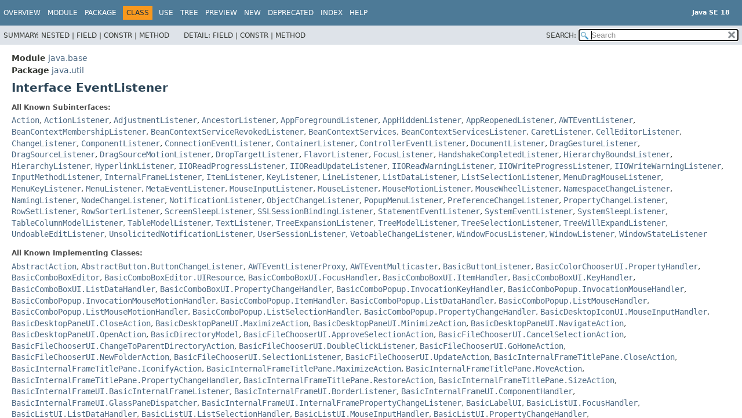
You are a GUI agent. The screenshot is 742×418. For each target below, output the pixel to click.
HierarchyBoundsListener (616, 154)
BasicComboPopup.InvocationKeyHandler (419, 289)
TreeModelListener (417, 223)
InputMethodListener (56, 177)
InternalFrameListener (153, 177)
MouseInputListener (271, 188)
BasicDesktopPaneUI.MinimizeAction (389, 323)
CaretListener (561, 131)
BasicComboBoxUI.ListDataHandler (83, 289)
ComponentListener (120, 143)
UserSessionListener (301, 234)
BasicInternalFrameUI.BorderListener (315, 391)
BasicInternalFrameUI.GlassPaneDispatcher (104, 403)
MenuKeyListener (46, 188)
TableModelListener (169, 223)
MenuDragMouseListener (612, 177)
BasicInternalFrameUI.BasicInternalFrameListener (121, 391)
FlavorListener (336, 154)
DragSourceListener (53, 154)
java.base (68, 58)
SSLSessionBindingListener (315, 211)
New (252, 13)
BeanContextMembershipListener (79, 131)
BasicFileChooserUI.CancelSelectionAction (531, 334)
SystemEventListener (529, 211)
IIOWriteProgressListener (554, 166)
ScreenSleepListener (209, 211)
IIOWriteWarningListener (667, 166)
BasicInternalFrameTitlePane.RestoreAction (338, 380)
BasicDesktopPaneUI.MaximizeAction (231, 323)
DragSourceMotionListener (155, 154)
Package (101, 13)
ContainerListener (315, 143)
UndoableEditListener (58, 234)
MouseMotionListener (427, 188)
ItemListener (234, 177)
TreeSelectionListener (510, 223)
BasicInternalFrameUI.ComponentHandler (487, 391)
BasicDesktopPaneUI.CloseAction (81, 323)
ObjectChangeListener (313, 200)
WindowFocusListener (501, 234)
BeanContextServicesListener (463, 131)
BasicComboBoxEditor (56, 277)
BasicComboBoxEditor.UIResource (173, 277)
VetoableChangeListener (401, 234)
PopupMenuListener (403, 200)
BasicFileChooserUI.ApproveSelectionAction (338, 334)
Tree (189, 13)
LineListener (350, 177)
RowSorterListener (120, 211)
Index (332, 13)
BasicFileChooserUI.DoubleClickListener (327, 346)
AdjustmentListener (155, 120)
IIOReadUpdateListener (338, 166)
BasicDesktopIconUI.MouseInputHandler (623, 311)
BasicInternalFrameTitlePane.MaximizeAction (303, 368)
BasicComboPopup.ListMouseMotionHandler (100, 311)
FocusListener (403, 154)
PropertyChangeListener (614, 200)
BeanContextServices (352, 131)
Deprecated (291, 13)
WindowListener (582, 234)
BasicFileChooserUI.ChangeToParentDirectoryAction (123, 346)
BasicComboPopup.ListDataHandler (422, 300)
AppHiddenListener (422, 120)
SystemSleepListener (621, 211)
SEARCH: (561, 35)
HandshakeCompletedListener (498, 154)
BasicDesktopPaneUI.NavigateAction (547, 323)
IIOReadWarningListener (443, 166)
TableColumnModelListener (67, 223)
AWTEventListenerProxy (296, 266)
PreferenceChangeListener (503, 200)
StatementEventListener (429, 211)
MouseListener (348, 188)
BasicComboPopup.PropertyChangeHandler (450, 311)
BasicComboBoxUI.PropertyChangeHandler (246, 289)
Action (25, 120)
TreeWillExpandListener (614, 223)
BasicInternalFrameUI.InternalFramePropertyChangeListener (331, 403)
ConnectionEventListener (218, 143)
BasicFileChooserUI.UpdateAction (417, 357)
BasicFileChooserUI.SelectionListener (257, 357)
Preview (221, 13)
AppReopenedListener (510, 120)
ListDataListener (420, 177)
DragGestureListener (594, 143)
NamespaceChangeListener (616, 188)
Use (166, 13)
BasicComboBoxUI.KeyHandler (572, 277)
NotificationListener (215, 200)
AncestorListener (239, 120)
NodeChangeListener (123, 200)
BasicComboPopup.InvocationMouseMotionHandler (114, 300)
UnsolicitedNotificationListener (181, 234)
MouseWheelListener (517, 188)
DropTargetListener (257, 154)
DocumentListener (508, 143)
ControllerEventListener (412, 143)
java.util (68, 70)
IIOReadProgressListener (232, 166)
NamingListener (44, 200)
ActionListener (76, 120)
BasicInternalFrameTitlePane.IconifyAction (107, 368)
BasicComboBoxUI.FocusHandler (313, 277)
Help (359, 13)
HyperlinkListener (134, 166)
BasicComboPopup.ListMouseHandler (573, 300)
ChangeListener (44, 143)
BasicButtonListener (487, 266)
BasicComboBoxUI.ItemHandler (445, 277)
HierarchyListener (51, 166)
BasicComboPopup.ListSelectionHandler (275, 311)
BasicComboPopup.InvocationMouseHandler (596, 289)
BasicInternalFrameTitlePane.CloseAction (584, 357)
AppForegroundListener (329, 120)
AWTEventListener (596, 120)
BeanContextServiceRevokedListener (227, 131)
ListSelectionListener (510, 177)
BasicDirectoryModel (195, 334)
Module (63, 13)
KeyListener (292, 177)
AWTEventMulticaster (394, 266)
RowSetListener (44, 211)
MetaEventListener (185, 188)
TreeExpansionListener (324, 223)
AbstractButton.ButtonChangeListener (162, 266)
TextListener (243, 223)
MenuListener (113, 188)
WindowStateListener (663, 234)
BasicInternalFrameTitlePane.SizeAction (526, 380)
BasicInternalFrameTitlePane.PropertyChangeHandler (125, 380)
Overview (22, 13)
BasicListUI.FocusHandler (582, 403)
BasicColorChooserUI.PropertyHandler (617, 266)
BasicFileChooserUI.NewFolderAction (90, 357)
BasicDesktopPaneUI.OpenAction (79, 334)
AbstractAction (44, 266)
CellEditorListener (637, 131)
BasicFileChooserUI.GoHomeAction (491, 346)
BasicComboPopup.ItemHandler (282, 300)
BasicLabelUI (494, 403)
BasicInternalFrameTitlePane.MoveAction (494, 368)
